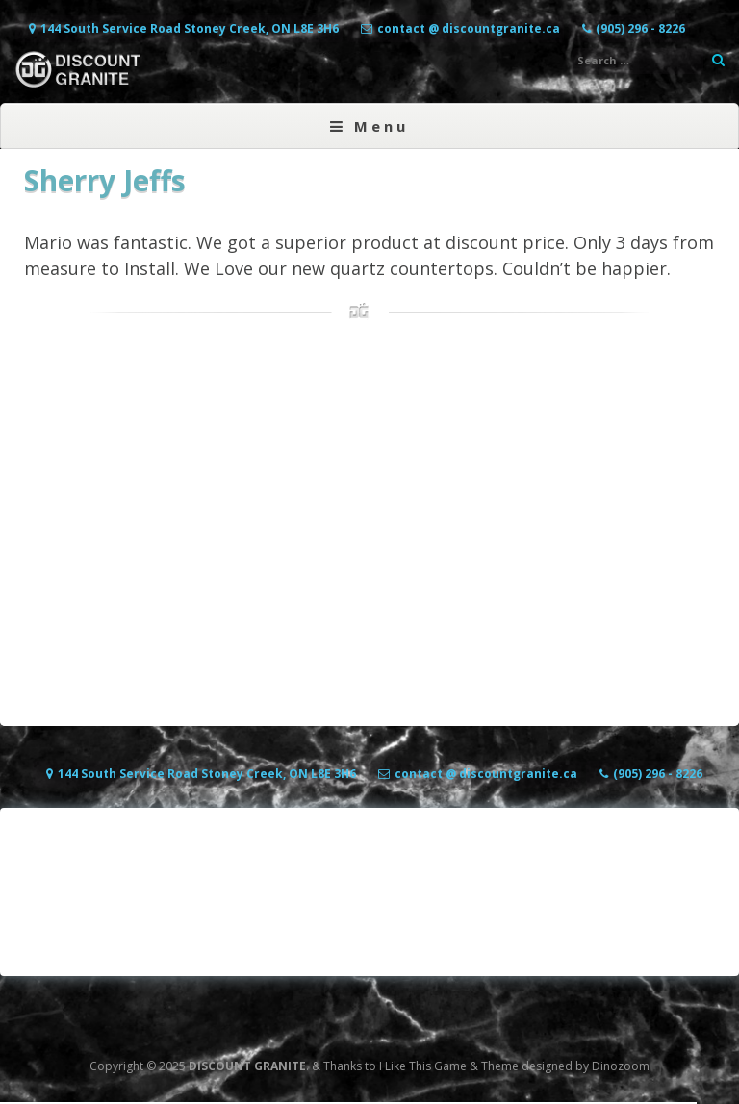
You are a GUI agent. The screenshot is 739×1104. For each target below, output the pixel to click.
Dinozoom (621, 1066)
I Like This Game (423, 1066)
